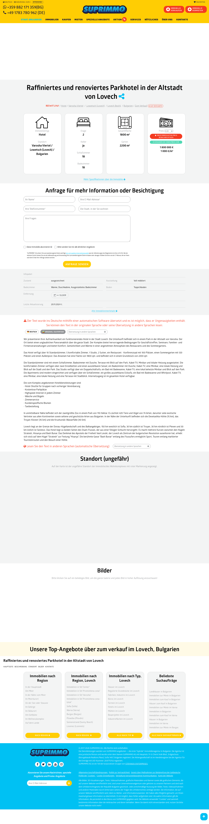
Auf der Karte (155, 106)
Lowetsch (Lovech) (95, 105)
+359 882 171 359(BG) (25, 7)
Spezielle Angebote (98, 19)
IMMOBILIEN (52, 19)
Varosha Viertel (75, 105)
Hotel (63, 105)
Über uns (167, 19)
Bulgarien (128, 105)
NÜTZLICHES (151, 19)
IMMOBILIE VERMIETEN (195, 9)
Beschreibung (21, 666)
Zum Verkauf (141, 105)
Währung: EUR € (22, 2)
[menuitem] (182, 19)
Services (135, 19)
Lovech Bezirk (114, 105)
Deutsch (7, 2)
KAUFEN (66, 19)
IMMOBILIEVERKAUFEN (174, 9)
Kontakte (182, 19)
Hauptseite (8, 666)
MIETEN (79, 19)
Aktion (120, 19)
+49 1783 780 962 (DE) (26, 12)
